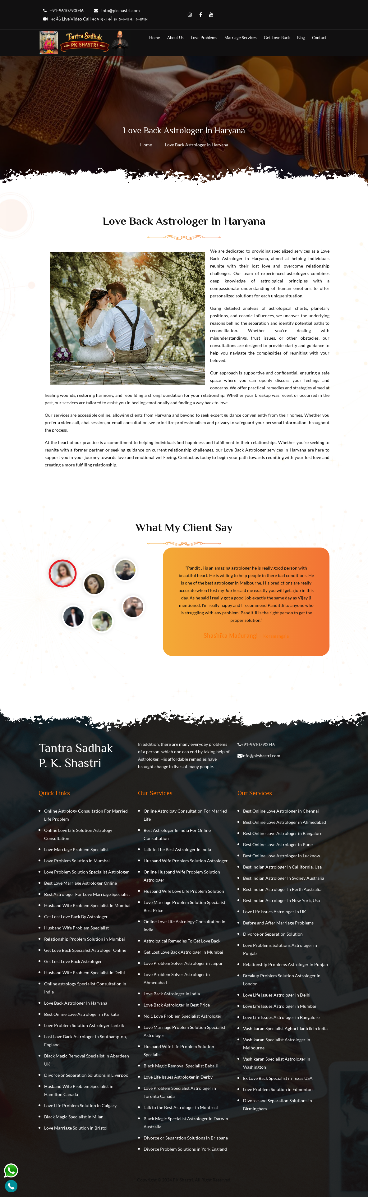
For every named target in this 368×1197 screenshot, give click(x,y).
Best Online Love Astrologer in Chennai (281, 811)
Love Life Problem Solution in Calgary (80, 1105)
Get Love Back (277, 37)
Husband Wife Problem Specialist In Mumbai (87, 905)
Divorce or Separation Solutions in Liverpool (87, 1075)
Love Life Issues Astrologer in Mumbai (279, 1006)
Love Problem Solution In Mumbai (77, 860)
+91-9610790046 (258, 744)
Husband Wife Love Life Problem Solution (184, 891)
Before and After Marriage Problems (278, 922)
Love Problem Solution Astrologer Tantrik (84, 1025)
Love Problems (204, 37)
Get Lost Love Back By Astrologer (76, 916)
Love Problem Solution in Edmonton (278, 1089)
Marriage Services (240, 37)
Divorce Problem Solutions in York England (185, 1149)
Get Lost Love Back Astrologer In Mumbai (183, 952)
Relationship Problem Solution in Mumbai (84, 939)
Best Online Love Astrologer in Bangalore (282, 833)
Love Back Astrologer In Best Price (177, 1004)
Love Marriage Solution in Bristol (76, 1127)
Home (146, 144)
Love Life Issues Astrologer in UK (274, 911)
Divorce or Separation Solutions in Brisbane (186, 1137)
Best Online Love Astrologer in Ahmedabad (284, 822)
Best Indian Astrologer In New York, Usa (281, 900)
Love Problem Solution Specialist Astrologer (86, 871)
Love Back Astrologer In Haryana (75, 1003)
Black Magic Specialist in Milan (74, 1116)
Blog (301, 37)
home (154, 37)
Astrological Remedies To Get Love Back (182, 940)
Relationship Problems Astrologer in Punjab (285, 964)
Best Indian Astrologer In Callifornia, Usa (282, 866)
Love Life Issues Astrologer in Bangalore (281, 1017)
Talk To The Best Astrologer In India (177, 849)
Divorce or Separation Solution (273, 934)
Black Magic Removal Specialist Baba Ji (181, 1065)
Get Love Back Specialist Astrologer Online (85, 950)
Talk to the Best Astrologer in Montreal (181, 1107)
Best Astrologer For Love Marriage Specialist (87, 894)
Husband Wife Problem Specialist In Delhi (84, 972)
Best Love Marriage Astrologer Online (80, 883)
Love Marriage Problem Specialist (76, 849)
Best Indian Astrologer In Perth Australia (282, 889)
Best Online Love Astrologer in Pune (278, 844)
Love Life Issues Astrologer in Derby (178, 1077)
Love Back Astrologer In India (172, 993)
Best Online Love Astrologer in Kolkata (81, 1014)
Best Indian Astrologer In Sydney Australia (283, 878)
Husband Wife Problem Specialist (76, 927)
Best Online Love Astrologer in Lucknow (281, 855)
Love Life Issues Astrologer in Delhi (276, 995)
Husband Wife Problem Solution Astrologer (186, 860)
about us (175, 37)
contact (319, 37)
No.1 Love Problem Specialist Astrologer (183, 1016)
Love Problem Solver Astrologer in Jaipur (183, 963)
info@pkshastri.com (261, 755)
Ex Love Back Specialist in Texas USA (278, 1078)
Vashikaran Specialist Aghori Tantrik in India (285, 1028)
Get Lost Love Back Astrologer (73, 961)
